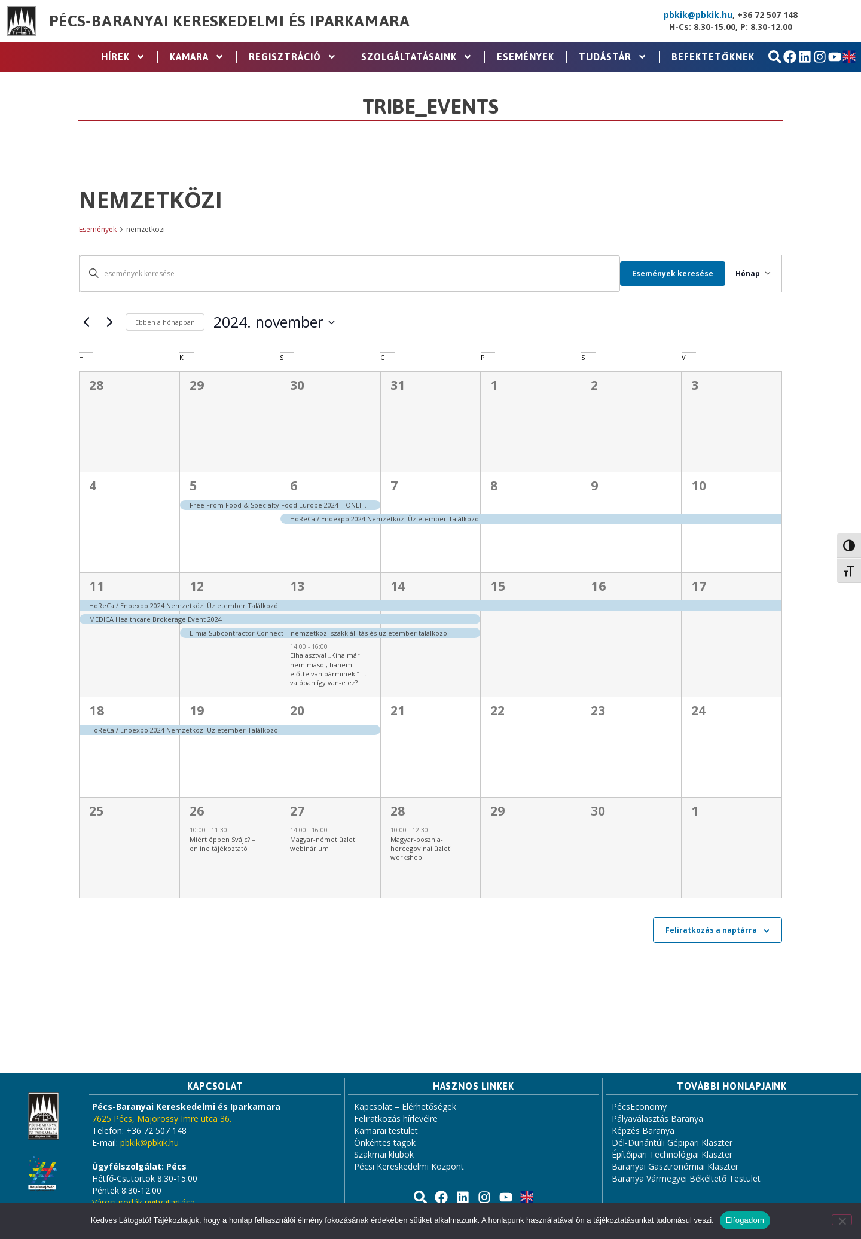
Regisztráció (293, 57)
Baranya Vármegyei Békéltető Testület (686, 1178)
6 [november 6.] (294, 485)
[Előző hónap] (86, 322)
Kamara (197, 57)
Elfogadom (745, 1220)
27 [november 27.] (297, 810)
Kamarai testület (386, 1130)
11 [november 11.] (96, 586)
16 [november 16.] (598, 586)
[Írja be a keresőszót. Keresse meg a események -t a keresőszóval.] (346, 273)
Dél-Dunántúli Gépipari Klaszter (672, 1142)
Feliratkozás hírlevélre (396, 1118)
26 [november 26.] (197, 810)
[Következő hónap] (109, 322)
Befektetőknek (713, 56)
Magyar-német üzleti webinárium (323, 844)
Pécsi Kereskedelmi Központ (409, 1166)
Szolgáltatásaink (416, 57)
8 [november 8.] (494, 485)
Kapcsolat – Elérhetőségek (405, 1106)
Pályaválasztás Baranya (657, 1118)
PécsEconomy (639, 1106)
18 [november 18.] (96, 710)
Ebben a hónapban (165, 322)
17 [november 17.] (698, 586)
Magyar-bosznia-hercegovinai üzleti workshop (421, 848)
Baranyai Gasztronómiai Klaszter (675, 1166)
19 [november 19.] (197, 710)
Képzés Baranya (643, 1130)
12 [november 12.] (197, 586)
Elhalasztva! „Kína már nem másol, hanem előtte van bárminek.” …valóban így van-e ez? (328, 669)
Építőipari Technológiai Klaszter (672, 1154)
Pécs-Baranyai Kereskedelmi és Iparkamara (229, 21)
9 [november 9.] (595, 485)
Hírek (123, 57)
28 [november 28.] (397, 810)
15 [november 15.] (497, 586)
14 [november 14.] (397, 586)
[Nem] (842, 1219)
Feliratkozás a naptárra (711, 930)
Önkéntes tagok (385, 1142)
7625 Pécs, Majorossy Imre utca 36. (161, 1118)
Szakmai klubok (384, 1154)
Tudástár (613, 57)
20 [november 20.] (297, 710)
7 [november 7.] (394, 485)
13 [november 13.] (297, 586)
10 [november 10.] (698, 485)
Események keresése (665, 273)
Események (525, 56)
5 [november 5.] (193, 485)
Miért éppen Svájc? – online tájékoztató (222, 844)
